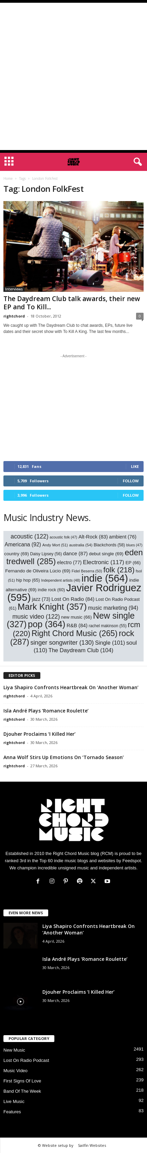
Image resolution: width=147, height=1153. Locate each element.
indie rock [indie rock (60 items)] (51, 589)
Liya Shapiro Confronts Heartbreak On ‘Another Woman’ (70, 687)
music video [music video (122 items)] (36, 616)
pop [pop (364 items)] (47, 624)
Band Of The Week (22, 1091)
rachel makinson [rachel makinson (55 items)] (108, 625)
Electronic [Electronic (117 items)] (103, 562)
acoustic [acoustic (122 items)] (30, 536)
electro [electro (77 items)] (69, 562)
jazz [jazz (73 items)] (41, 599)
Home (8, 178)
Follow (131, 480)
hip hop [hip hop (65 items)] (28, 580)
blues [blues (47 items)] (134, 545)
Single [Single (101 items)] (110, 643)
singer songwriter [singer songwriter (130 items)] (62, 642)
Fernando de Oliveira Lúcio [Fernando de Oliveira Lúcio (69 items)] (37, 570)
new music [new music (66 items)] (76, 617)
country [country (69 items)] (16, 553)
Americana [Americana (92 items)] (23, 544)
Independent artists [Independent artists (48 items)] (60, 580)
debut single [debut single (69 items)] (106, 553)
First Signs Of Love (22, 1080)
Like (135, 466)
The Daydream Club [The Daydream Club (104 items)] (81, 650)
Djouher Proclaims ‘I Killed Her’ (39, 734)
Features (12, 1111)
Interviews (14, 289)
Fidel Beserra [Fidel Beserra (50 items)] (86, 571)
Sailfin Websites (92, 1145)
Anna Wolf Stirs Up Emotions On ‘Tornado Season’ (63, 757)
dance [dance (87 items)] (75, 553)
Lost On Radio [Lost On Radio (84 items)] (72, 599)
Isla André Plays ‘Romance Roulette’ (46, 710)
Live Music (13, 1101)
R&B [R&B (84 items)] (77, 625)
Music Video (15, 1070)
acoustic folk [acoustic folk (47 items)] (63, 537)
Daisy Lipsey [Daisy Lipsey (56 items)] (46, 553)
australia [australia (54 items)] (80, 545)
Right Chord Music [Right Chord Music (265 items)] (74, 633)
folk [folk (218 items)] (118, 570)
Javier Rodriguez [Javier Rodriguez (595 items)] (74, 592)
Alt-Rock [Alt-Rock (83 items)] (93, 537)
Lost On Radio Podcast (26, 1060)
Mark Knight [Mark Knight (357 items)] (52, 606)
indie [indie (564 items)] (104, 578)
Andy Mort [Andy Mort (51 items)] (55, 545)
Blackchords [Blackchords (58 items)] (109, 545)
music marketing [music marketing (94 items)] (113, 608)
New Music (14, 1050)
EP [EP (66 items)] (133, 562)
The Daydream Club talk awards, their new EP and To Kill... (71, 302)
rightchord (14, 316)
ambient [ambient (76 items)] (122, 537)
